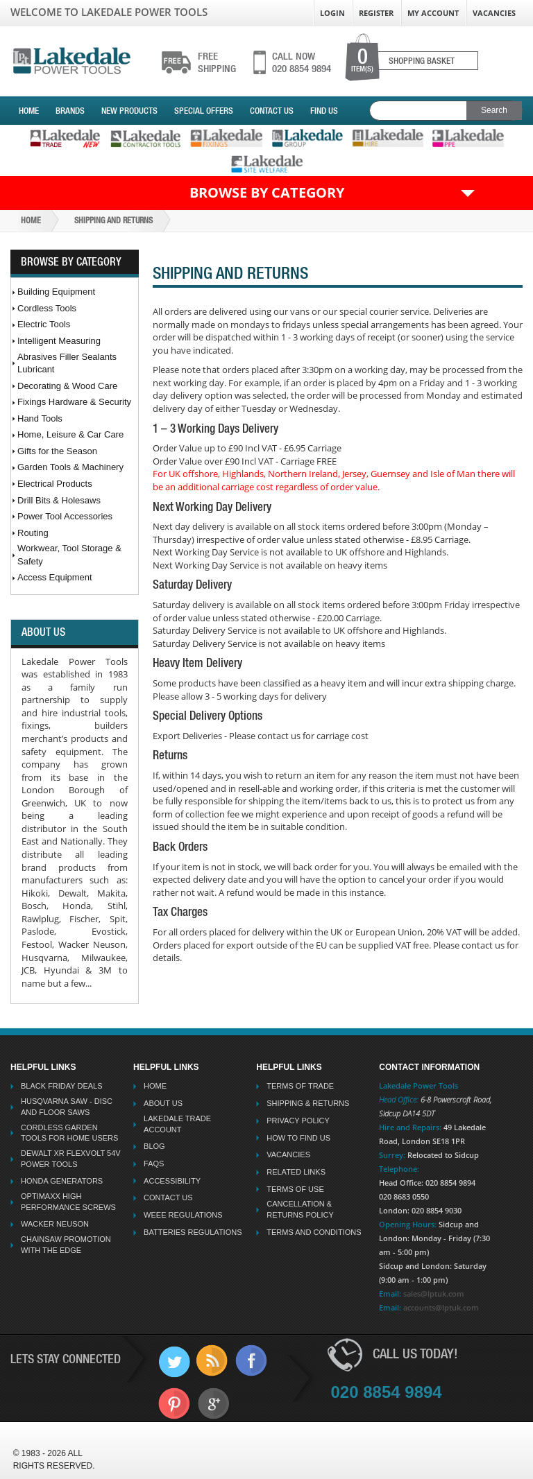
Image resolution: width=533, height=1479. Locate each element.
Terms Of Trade (300, 1086)
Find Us (324, 110)
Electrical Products (54, 483)
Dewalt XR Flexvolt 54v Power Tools (71, 1158)
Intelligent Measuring (59, 341)
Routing (33, 533)
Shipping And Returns (113, 220)
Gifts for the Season (57, 451)
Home (29, 110)
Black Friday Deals (62, 1086)
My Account (433, 13)
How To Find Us (298, 1138)
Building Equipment (56, 291)
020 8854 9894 (301, 62)
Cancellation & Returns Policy (300, 1209)
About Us (163, 1103)
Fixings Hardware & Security (74, 402)
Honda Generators (62, 1181)
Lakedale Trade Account (177, 1124)
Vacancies (494, 13)
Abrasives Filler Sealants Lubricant (67, 363)
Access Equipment (54, 577)
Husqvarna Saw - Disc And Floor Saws (66, 1106)
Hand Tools (39, 418)
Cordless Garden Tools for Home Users (69, 1133)
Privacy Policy (298, 1120)
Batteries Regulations (193, 1232)
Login (332, 13)
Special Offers (203, 110)
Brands (70, 110)
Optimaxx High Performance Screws (68, 1201)
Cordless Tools (46, 308)
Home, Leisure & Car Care (70, 434)
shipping (217, 62)
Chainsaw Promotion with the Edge (66, 1244)
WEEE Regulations (183, 1215)
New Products (129, 110)
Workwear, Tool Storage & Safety (69, 554)
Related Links (295, 1172)
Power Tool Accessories (64, 516)
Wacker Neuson (55, 1224)
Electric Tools (43, 324)
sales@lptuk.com (433, 1293)
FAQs (154, 1163)
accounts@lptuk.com (441, 1307)
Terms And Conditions (313, 1232)
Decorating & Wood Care (67, 386)
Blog (154, 1146)
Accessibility (172, 1181)
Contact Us (272, 110)
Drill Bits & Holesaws (59, 500)
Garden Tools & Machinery (70, 467)
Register (376, 13)
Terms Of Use (295, 1189)
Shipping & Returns (307, 1103)
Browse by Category (266, 192)
